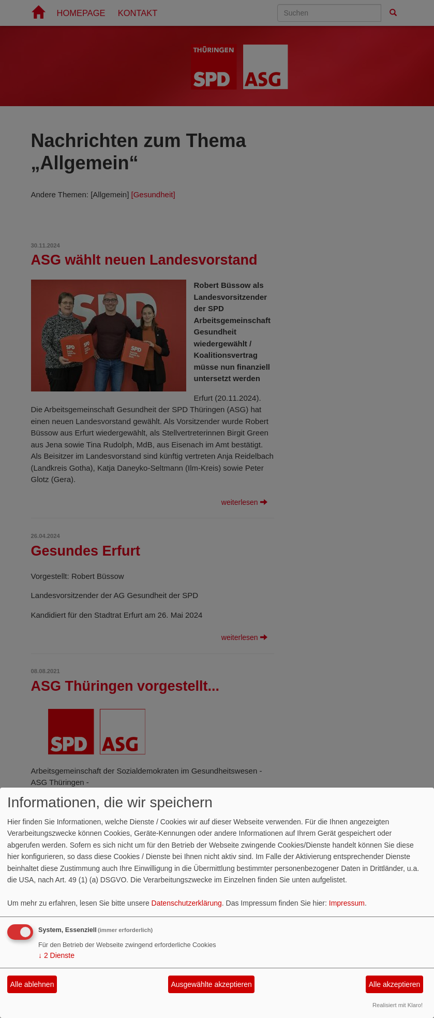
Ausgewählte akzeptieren (211, 984)
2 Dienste (56, 955)
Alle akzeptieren (395, 984)
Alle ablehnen (32, 984)
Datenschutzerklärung (187, 903)
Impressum (347, 903)
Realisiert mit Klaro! (397, 1005)
